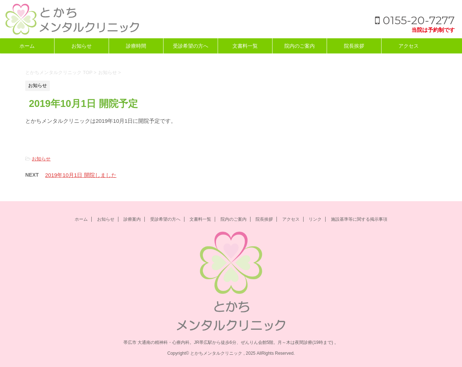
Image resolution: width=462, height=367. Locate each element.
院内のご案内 (299, 46)
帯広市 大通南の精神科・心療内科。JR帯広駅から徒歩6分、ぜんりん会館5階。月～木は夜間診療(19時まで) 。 (231, 342)
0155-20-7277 (415, 20)
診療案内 (132, 219)
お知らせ (81, 46)
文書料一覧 (245, 46)
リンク (315, 219)
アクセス (408, 46)
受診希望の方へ (190, 46)
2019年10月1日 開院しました (81, 175)
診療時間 (136, 46)
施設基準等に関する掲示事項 (359, 219)
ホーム (27, 46)
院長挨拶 (354, 46)
